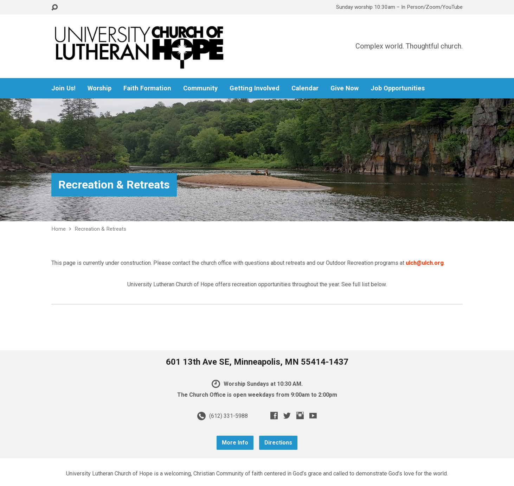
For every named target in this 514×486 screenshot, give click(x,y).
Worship (99, 88)
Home (58, 229)
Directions (278, 442)
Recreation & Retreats (114, 184)
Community (200, 88)
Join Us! (63, 88)
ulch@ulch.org (425, 263)
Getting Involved (255, 88)
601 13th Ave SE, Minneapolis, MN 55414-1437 (257, 362)
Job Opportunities (398, 88)
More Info (235, 442)
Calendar (305, 88)
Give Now (344, 88)
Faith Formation (147, 88)
